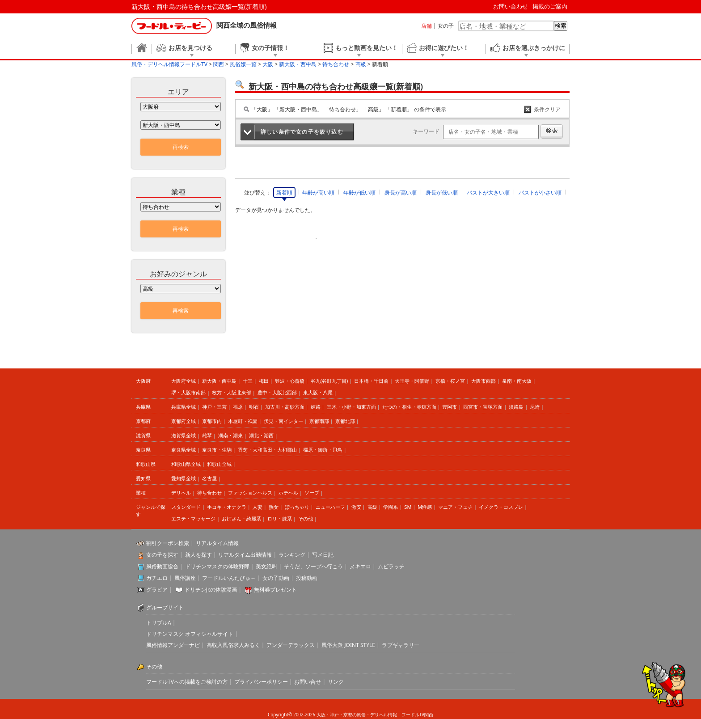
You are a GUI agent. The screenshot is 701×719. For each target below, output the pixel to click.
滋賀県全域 (183, 435)
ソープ (311, 492)
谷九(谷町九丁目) (329, 380)
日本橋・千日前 (371, 380)
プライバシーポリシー (261, 681)
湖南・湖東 (230, 435)
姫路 (316, 406)
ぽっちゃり (297, 506)
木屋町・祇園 (243, 421)
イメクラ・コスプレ (501, 506)
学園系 (390, 506)
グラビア (157, 589)
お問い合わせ (510, 6)
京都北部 (345, 421)
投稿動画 (306, 578)
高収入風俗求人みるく (233, 645)
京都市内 (212, 421)
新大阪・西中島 (219, 380)
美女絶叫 (266, 566)
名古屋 (209, 478)
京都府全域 (183, 421)
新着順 (284, 192)
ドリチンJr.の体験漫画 (211, 589)
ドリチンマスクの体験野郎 (217, 566)
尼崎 (535, 406)
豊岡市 (449, 406)
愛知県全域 (183, 478)
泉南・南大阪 (517, 380)
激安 (356, 506)
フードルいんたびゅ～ (229, 578)
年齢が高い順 (318, 192)
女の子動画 (275, 578)
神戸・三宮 (214, 406)
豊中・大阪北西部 (277, 392)
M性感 (425, 506)
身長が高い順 (400, 192)
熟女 (274, 506)
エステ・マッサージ (193, 518)
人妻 (257, 506)
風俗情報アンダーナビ (173, 645)
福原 (238, 406)
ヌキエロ (360, 566)
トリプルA (158, 622)
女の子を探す (162, 554)
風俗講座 (185, 578)
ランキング (292, 554)
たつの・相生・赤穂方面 (409, 406)
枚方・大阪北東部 (231, 392)
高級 (372, 506)
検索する (552, 131)
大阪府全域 (183, 380)
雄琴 (207, 435)
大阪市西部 (483, 380)
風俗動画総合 (162, 566)
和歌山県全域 (186, 464)
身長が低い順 (442, 192)
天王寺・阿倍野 (412, 380)
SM (407, 506)
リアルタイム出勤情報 (245, 554)
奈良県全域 (183, 449)
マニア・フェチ (455, 506)
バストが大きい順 (488, 192)
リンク (336, 681)
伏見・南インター (283, 421)
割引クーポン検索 (167, 543)
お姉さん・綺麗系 (241, 518)
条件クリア (547, 109)
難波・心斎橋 (289, 380)
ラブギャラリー (400, 645)
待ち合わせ (209, 492)
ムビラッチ (391, 566)
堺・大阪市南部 (188, 392)
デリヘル (181, 492)
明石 (254, 406)
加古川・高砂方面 (284, 406)
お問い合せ (307, 681)
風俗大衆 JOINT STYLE (348, 645)
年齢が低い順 (359, 192)
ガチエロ (157, 578)
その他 (305, 518)
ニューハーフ (330, 506)
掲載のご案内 (549, 6)
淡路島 (516, 406)
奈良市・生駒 (217, 449)
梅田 (264, 380)
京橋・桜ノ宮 (450, 380)
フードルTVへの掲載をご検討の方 (187, 681)
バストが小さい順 (540, 192)
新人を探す (198, 554)
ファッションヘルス (250, 492)
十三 (248, 380)
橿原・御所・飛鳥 (322, 449)
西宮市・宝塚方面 (483, 406)
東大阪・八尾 (318, 392)
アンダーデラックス (290, 645)
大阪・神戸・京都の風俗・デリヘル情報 (357, 714)
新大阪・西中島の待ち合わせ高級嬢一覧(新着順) (198, 6)
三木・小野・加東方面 (351, 406)
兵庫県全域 (183, 406)
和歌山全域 (219, 464)
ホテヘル (288, 492)
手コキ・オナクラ (226, 506)
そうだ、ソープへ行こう (313, 566)
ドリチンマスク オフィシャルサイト (189, 634)
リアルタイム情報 (217, 543)
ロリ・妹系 (279, 518)
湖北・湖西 (261, 435)
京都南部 (319, 421)
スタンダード (186, 506)
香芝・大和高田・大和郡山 (267, 449)
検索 (560, 25)
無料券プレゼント (275, 589)
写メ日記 (323, 554)
